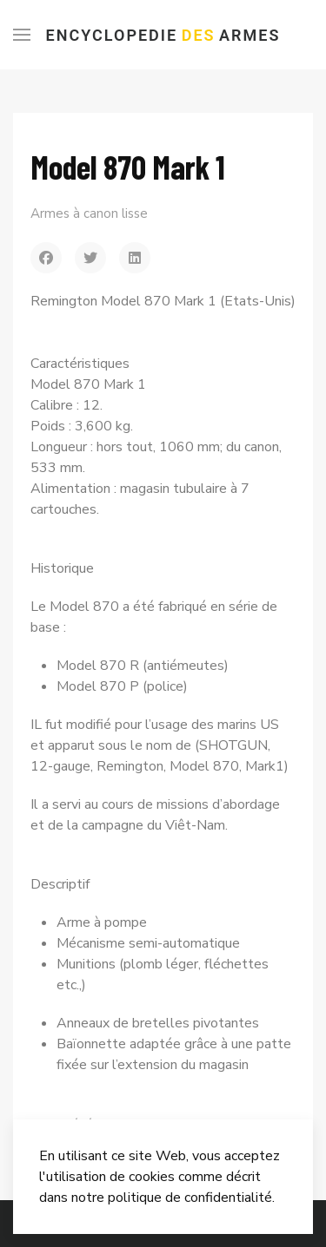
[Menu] (21, 34)
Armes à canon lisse (89, 213)
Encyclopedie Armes (163, 35)
